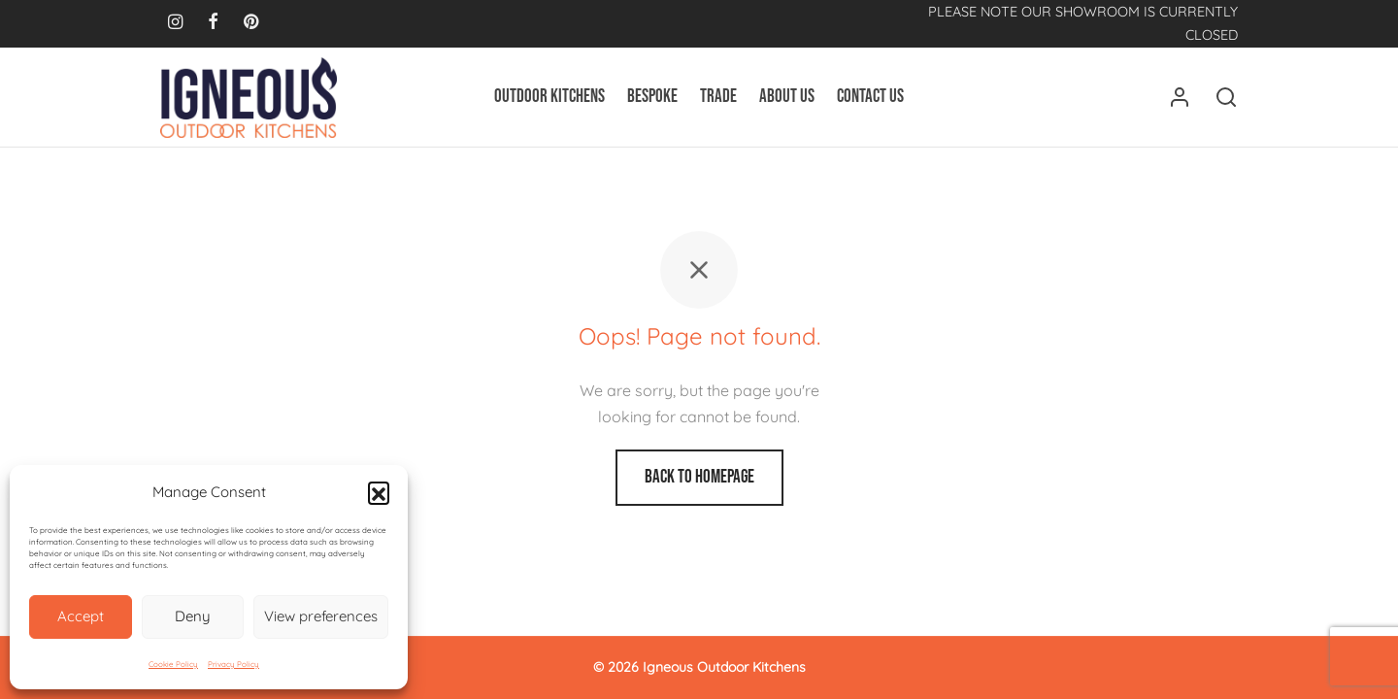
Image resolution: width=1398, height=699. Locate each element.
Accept (80, 616)
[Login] (1179, 97)
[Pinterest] (251, 23)
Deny (193, 616)
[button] (378, 492)
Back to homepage (699, 478)
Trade (718, 96)
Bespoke (652, 96)
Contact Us (870, 96)
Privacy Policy (233, 664)
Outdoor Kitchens (549, 96)
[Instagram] (175, 23)
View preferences (321, 616)
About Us (787, 96)
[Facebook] (213, 23)
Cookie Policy (173, 664)
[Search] (1226, 97)
